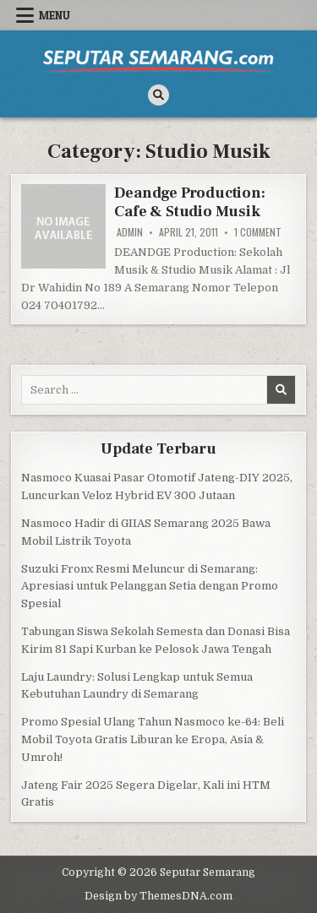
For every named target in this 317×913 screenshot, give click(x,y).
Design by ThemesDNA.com (158, 896)
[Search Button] (158, 95)
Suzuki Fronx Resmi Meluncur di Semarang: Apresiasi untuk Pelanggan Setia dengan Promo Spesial (149, 586)
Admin (130, 232)
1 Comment (257, 232)
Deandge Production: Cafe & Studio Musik (189, 202)
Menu (54, 15)
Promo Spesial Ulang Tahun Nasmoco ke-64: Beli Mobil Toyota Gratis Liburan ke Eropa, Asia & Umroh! (152, 739)
